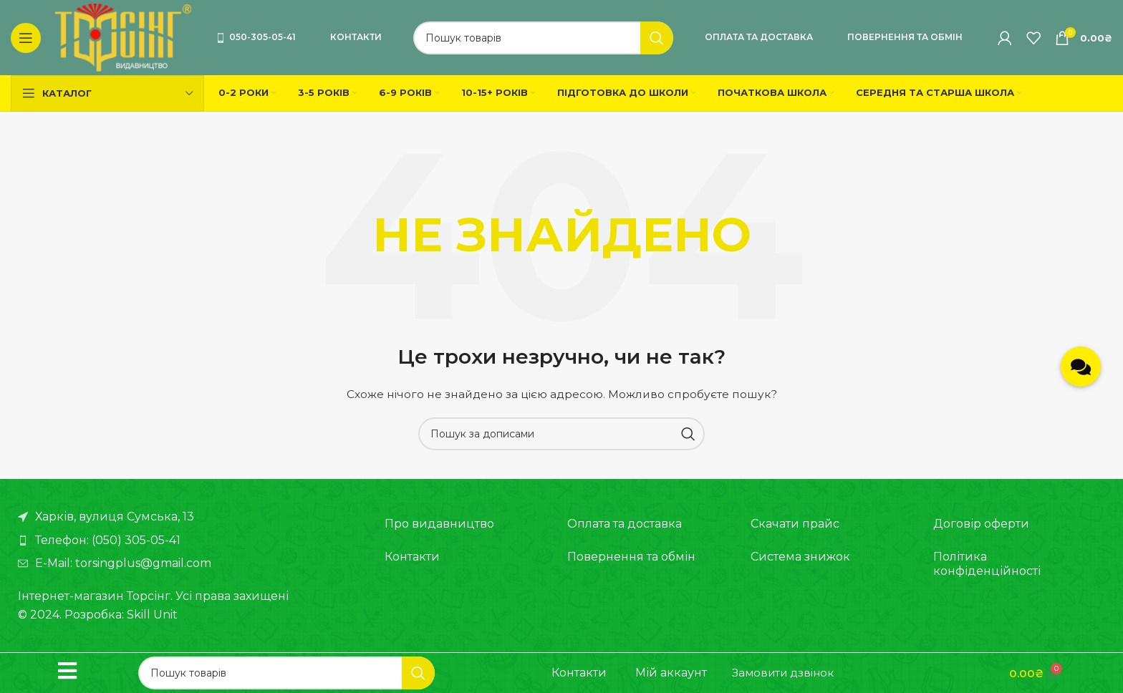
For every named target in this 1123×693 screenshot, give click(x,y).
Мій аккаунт (671, 672)
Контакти (356, 37)
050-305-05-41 (256, 37)
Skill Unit (152, 614)
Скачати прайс (795, 523)
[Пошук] (543, 37)
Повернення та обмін (905, 37)
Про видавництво (439, 523)
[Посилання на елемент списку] (187, 540)
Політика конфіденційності (987, 564)
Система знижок (800, 556)
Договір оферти (981, 523)
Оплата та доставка (759, 37)
